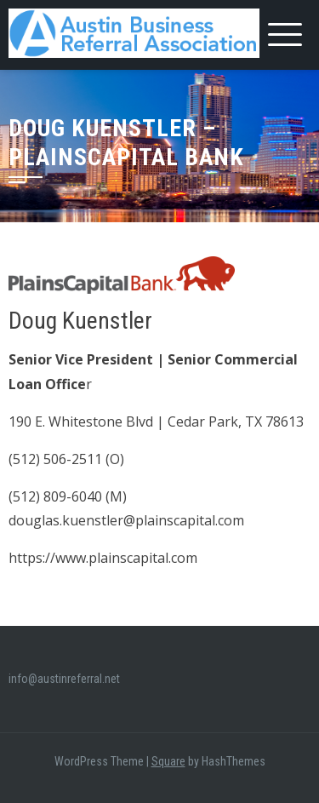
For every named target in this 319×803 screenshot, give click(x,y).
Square (168, 761)
